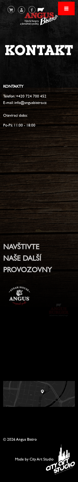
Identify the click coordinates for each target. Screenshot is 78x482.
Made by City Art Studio (34, 459)
